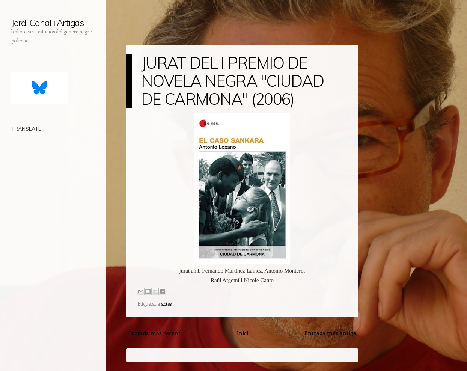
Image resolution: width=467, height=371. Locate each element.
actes (166, 303)
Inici (242, 332)
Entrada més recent (154, 332)
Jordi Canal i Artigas (47, 22)
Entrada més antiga (330, 332)
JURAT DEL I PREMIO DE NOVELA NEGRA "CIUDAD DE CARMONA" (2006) (232, 81)
